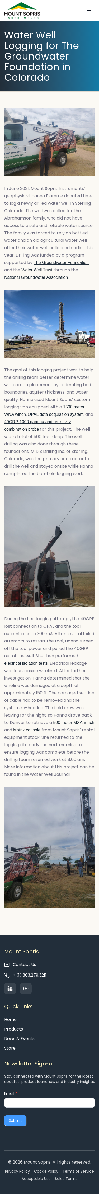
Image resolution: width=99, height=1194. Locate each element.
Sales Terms (66, 1178)
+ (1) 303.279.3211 (29, 975)
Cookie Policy (46, 1171)
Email (10, 1093)
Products (13, 1029)
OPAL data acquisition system (56, 414)
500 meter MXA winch (73, 722)
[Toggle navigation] (89, 10)
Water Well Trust (36, 270)
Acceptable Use (36, 1178)
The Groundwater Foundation (61, 262)
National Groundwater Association (36, 277)
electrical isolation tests (26, 663)
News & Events (19, 1039)
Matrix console (26, 730)
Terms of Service (78, 1171)
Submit (15, 1120)
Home (10, 1020)
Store (10, 1048)
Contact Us (24, 964)
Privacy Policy (17, 1171)
